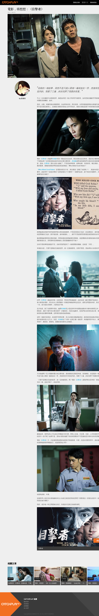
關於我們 (26, 601)
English (76, 2)
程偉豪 (54, 159)
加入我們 (26, 608)
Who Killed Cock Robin (46, 170)
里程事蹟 (26, 604)
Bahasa (93, 2)
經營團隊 (26, 606)
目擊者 (44, 159)
